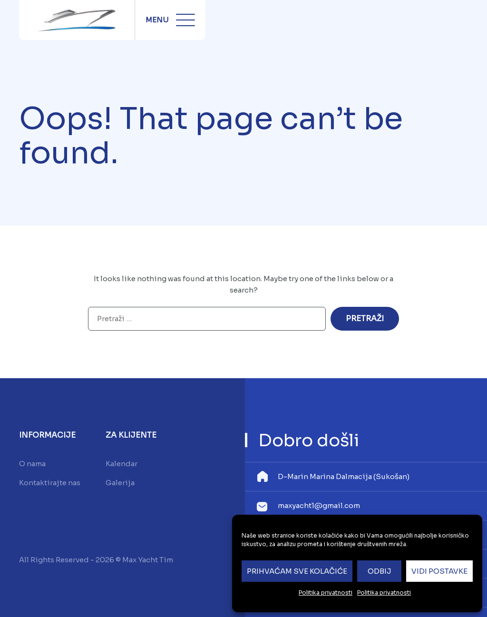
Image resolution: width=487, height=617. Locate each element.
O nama (32, 463)
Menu (170, 20)
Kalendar (121, 463)
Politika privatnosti (325, 592)
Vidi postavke (439, 571)
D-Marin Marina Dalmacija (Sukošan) (343, 476)
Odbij (379, 571)
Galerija (120, 482)
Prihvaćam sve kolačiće (297, 571)
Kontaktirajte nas (49, 482)
